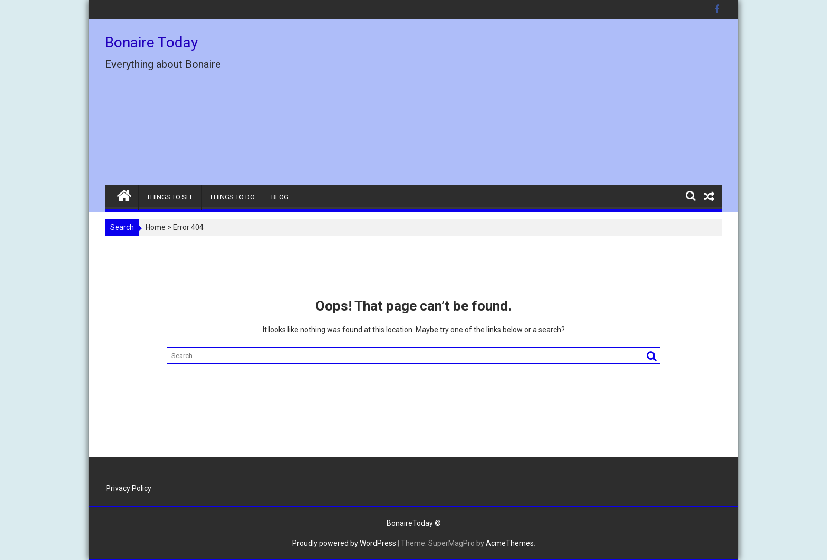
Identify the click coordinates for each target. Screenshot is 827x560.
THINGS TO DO (232, 197)
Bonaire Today (151, 42)
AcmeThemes (510, 543)
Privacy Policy (128, 488)
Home (156, 227)
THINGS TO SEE (170, 197)
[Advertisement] (512, 106)
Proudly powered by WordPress (344, 543)
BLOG (280, 197)
